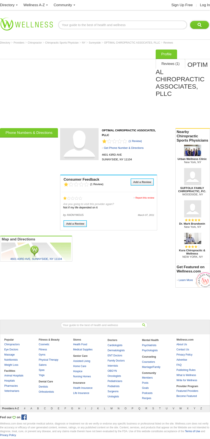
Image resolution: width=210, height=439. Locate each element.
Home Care (79, 366)
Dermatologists (116, 350)
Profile (166, 54)
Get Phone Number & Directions (124, 147)
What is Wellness (186, 375)
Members (147, 377)
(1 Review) (135, 141)
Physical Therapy (48, 359)
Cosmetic (44, 344)
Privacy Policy (184, 354)
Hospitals (9, 380)
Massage (9, 354)
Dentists (43, 386)
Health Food (80, 344)
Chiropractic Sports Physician (62, 42)
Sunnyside (95, 42)
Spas (41, 370)
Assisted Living (81, 361)
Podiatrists (114, 386)
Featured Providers (187, 390)
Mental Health (150, 340)
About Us (181, 344)
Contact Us (182, 349)
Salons (43, 364)
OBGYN (112, 370)
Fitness (43, 349)
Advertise (181, 359)
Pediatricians (115, 381)
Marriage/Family (151, 367)
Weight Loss (11, 364)
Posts (145, 382)
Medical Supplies (83, 349)
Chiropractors (12, 344)
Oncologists (114, 376)
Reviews (168, 42)
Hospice (77, 371)
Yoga (41, 375)
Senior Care (80, 355)
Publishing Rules (185, 370)
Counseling (149, 356)
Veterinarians (11, 390)
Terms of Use (192, 431)
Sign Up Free (182, 5)
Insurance (79, 382)
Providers (19, 42)
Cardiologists (115, 345)
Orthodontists (46, 391)
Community (63, 5)
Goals (145, 387)
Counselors (148, 361)
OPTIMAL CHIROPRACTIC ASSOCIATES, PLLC (132, 42)
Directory (7, 5)
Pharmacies (11, 385)
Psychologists (150, 350)
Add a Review (142, 182)
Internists (113, 365)
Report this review (144, 197)
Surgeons (113, 391)
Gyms (42, 354)
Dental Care (46, 381)
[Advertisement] (40, 87)
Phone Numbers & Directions (29, 133)
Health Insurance (83, 387)
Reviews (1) (170, 64)
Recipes (146, 398)
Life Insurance (81, 393)
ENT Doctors (115, 355)
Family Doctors (116, 360)
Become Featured (186, 396)
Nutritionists (11, 359)
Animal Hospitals (13, 375)
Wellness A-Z (34, 5)
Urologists (113, 396)
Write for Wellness (186, 380)
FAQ (179, 364)
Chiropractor (35, 42)
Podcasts (147, 393)
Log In (205, 5)
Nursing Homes (82, 376)
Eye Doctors (11, 349)
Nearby (193, 136)
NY (84, 42)
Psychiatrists (149, 345)
